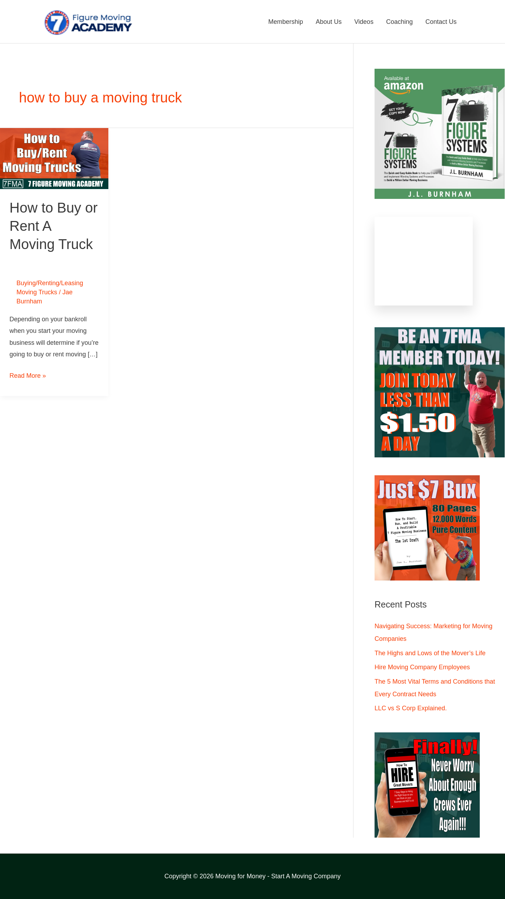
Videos (363, 21)
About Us (329, 21)
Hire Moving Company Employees (422, 667)
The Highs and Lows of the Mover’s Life (430, 653)
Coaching (399, 21)
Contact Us (441, 21)
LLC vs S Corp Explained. (411, 708)
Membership (285, 21)
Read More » (27, 374)
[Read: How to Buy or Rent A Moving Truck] (54, 158)
